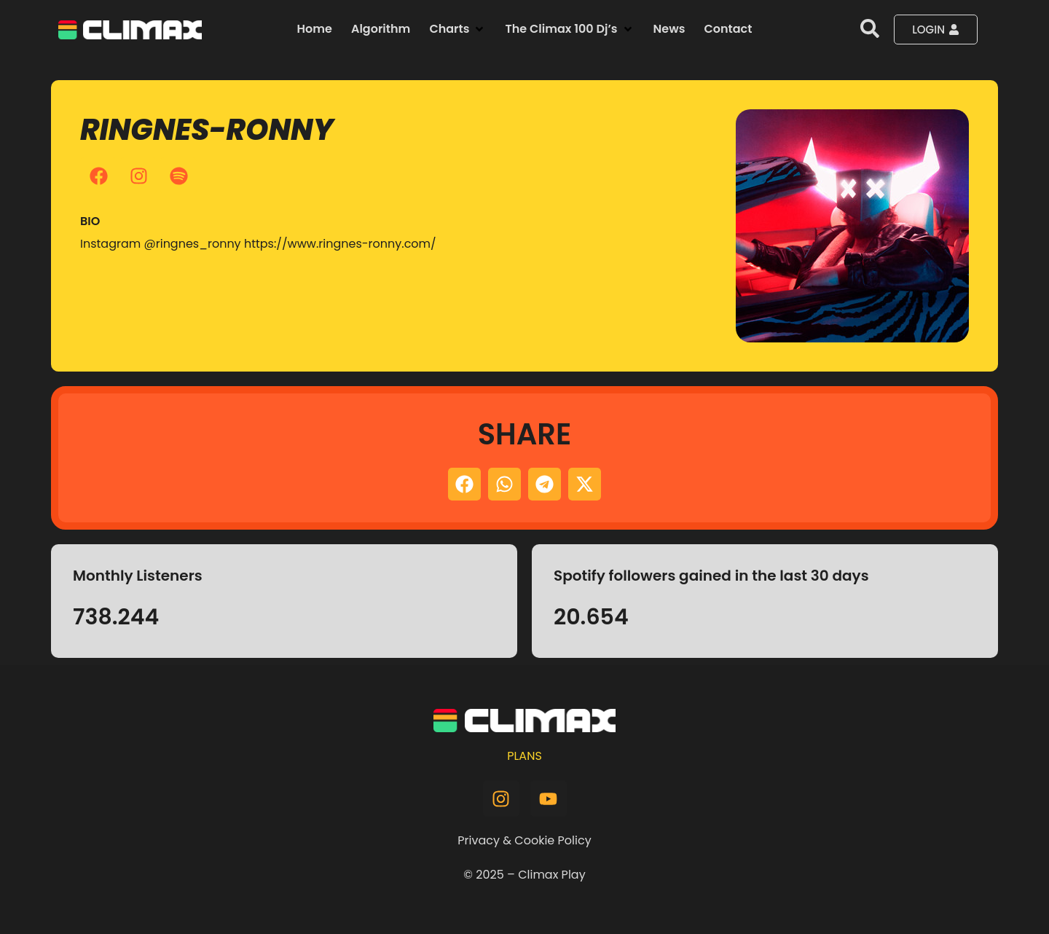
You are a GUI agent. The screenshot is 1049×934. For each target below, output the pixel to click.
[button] (457, 29)
